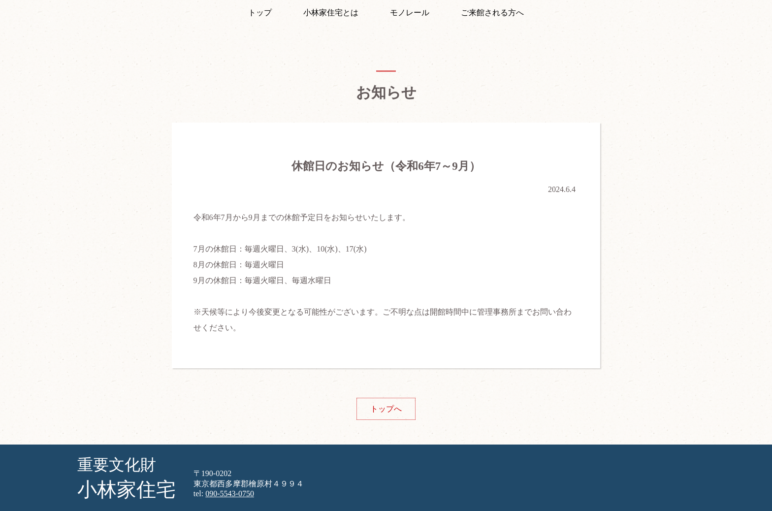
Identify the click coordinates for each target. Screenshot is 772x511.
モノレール (409, 12)
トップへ (386, 409)
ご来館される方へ (492, 12)
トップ (260, 12)
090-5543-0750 (229, 493)
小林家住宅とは (330, 12)
